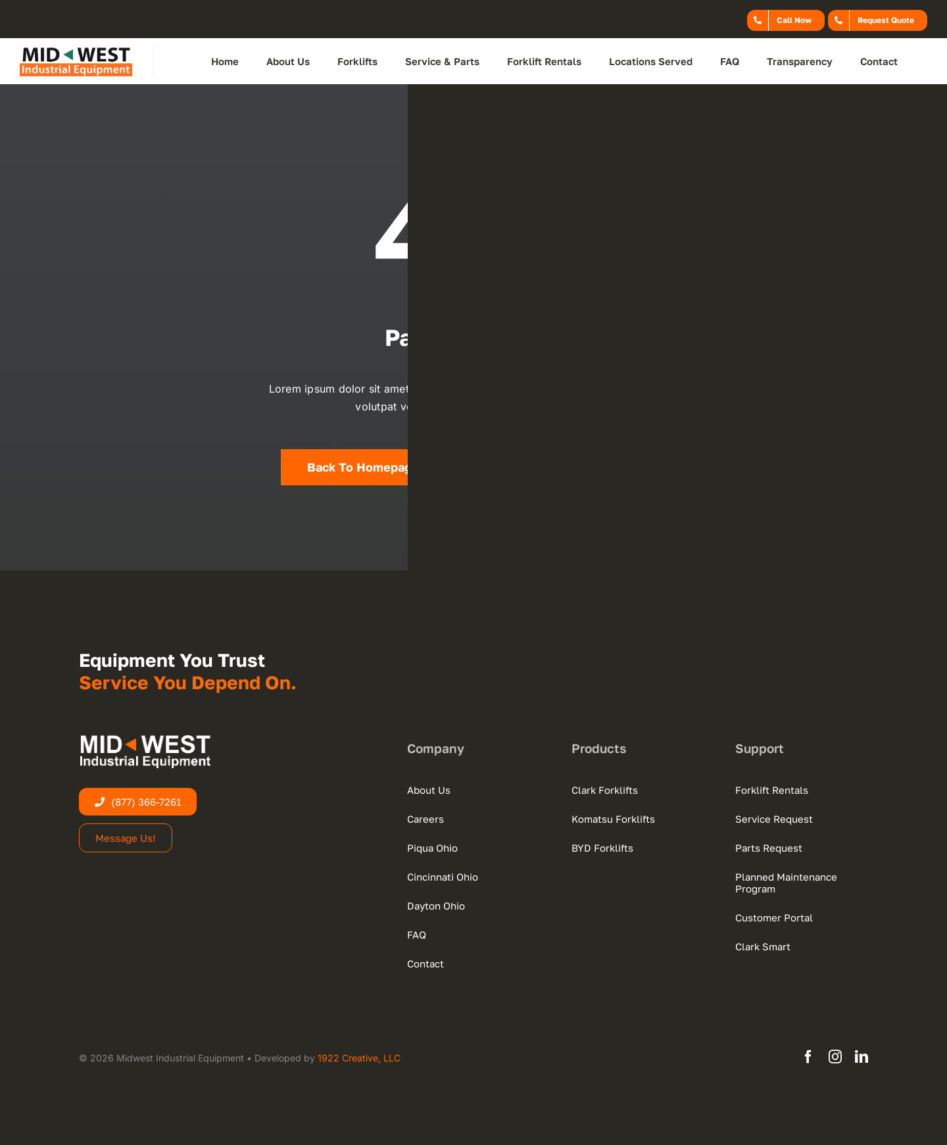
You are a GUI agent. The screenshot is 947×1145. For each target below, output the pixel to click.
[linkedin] (861, 1056)
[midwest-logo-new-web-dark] (76, 51)
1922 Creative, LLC (359, 1057)
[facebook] (808, 1056)
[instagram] (835, 1056)
